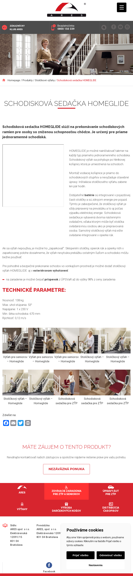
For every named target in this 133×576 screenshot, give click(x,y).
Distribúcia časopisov (110, 509)
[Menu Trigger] (121, 7)
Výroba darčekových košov (66, 509)
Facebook (49, 567)
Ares (22, 492)
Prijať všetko (80, 555)
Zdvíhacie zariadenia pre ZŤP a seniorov (66, 492)
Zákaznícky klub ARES (17, 28)
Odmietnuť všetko (111, 555)
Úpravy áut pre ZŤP (111, 492)
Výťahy (22, 509)
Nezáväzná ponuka (66, 469)
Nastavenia (95, 565)
